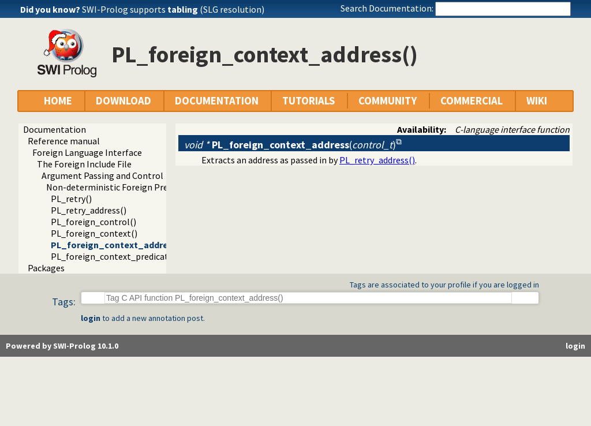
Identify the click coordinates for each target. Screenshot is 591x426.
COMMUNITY (387, 100)
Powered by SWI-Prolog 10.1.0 (62, 346)
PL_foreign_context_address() (117, 245)
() (290, 144)
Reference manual (64, 141)
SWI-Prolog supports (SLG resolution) (173, 9)
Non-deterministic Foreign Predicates (121, 187)
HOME (58, 100)
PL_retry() (71, 198)
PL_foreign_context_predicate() (115, 256)
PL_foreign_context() (94, 233)
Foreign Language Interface (87, 152)
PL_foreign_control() (93, 221)
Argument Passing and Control (102, 175)
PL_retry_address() (88, 210)
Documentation (54, 129)
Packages (46, 268)
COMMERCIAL (471, 100)
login (90, 318)
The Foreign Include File (84, 164)
